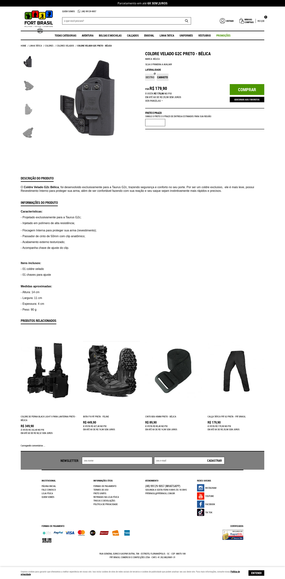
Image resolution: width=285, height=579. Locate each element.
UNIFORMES (186, 35)
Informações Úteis (103, 480)
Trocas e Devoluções (104, 500)
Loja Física (47, 493)
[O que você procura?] (186, 21)
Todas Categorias (65, 35)
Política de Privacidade (105, 504)
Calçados (133, 35)
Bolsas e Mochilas (110, 35)
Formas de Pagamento (104, 486)
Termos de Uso (100, 489)
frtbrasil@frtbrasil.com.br (160, 493)
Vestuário (204, 35)
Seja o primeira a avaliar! (158, 64)
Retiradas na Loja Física (106, 497)
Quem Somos (68, 11)
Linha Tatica (167, 35)
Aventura (87, 35)
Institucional (49, 480)
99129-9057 (88, 11)
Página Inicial (49, 486)
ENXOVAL (149, 35)
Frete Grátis (99, 493)
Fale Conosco (49, 489)
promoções (223, 35)
